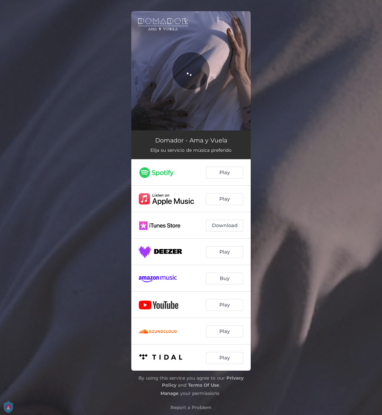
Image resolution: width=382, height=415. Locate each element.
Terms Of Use (203, 385)
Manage (169, 393)
